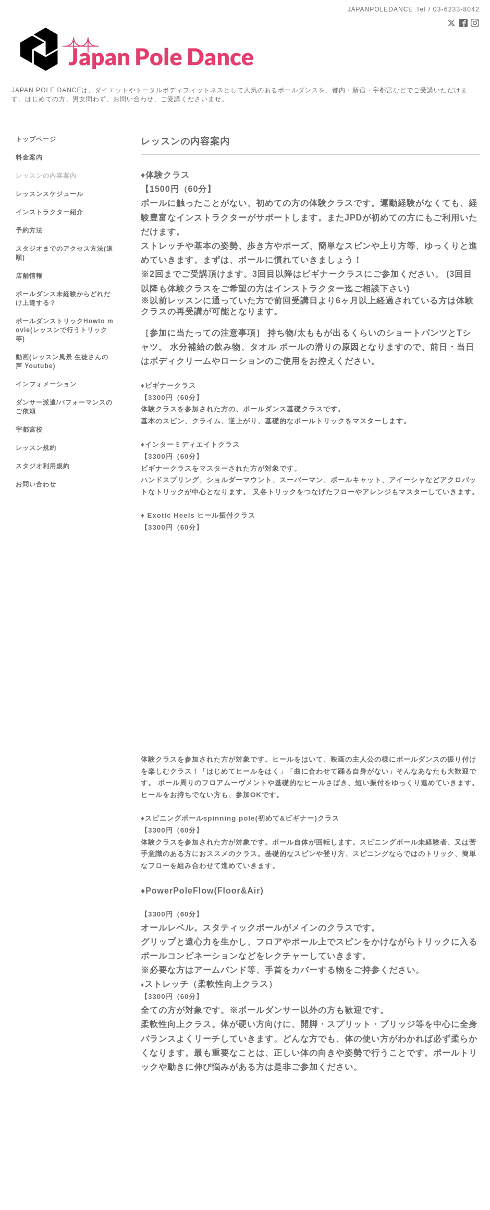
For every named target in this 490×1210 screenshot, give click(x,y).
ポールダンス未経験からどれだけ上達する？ (63, 298)
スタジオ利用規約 (43, 466)
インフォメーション (46, 384)
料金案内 (29, 157)
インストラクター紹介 (49, 212)
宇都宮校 (29, 429)
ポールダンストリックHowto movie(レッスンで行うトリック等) (65, 330)
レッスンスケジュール (49, 194)
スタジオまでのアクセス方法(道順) (64, 253)
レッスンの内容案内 (46, 175)
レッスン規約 (36, 447)
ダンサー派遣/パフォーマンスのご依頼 (64, 407)
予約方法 (29, 230)
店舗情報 (29, 275)
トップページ (36, 139)
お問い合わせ (36, 484)
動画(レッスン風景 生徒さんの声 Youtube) (62, 361)
